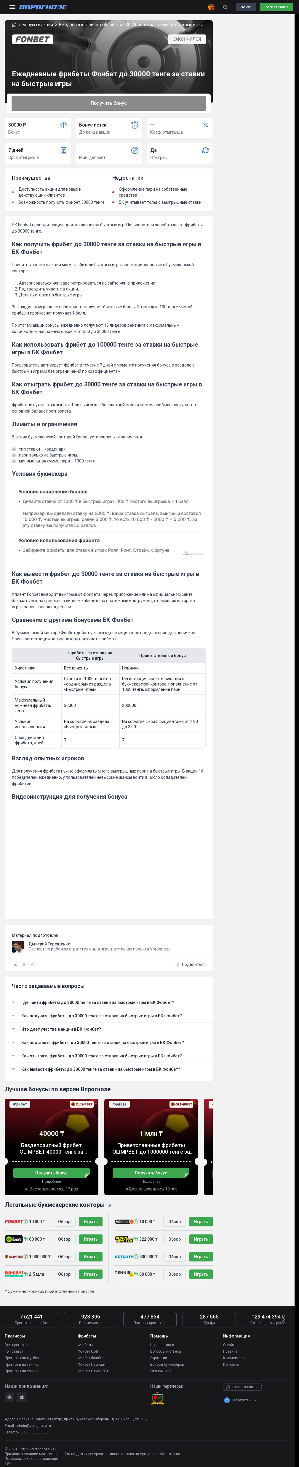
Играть (91, 1221)
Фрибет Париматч (93, 1364)
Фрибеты (85, 1345)
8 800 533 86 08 (34, 1432)
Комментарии (235, 1358)
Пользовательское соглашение (31, 1459)
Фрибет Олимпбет (93, 1371)
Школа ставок (162, 1345)
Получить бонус (109, 103)
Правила (230, 1351)
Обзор (64, 1221)
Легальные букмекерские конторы (58, 1204)
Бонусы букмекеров (167, 1364)
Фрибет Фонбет (91, 1358)
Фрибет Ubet (88, 1351)
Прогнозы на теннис (22, 1364)
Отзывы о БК (161, 1371)
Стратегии (158, 1358)
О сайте (229, 1345)
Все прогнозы (16, 1345)
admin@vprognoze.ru (33, 1426)
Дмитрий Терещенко (49, 944)
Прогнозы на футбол (22, 1358)
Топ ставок (14, 1351)
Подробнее (51, 1181)
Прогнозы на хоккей (22, 1371)
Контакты (231, 1364)
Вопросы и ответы (165, 1351)
